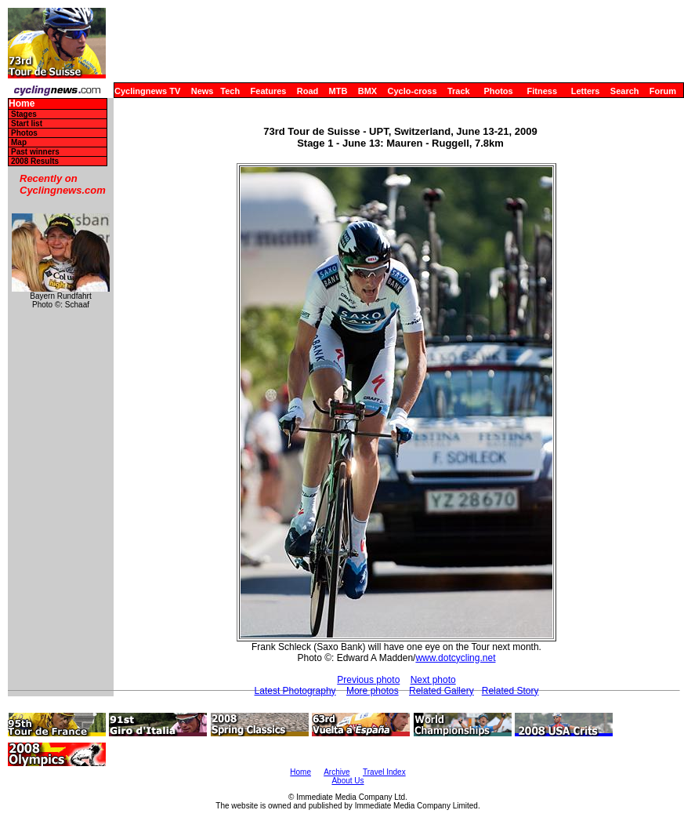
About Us (347, 780)
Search (624, 91)
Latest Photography (295, 690)
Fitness (542, 91)
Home (21, 104)
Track (458, 91)
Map (19, 142)
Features (269, 91)
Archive (336, 772)
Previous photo (368, 679)
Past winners (35, 151)
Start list (26, 123)
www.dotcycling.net (455, 657)
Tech (230, 91)
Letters (585, 91)
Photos (497, 91)
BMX (367, 91)
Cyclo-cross (412, 91)
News (202, 91)
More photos (372, 690)
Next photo (433, 679)
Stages (24, 114)
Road (308, 91)
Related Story (510, 690)
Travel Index (384, 772)
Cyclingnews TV (147, 91)
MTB (338, 91)
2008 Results (35, 161)
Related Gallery (441, 690)
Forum (663, 91)
